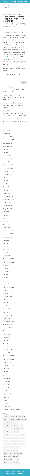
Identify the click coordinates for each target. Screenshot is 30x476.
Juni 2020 (6, 303)
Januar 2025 (7, 162)
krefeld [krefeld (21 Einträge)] (13, 434)
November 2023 (8, 199)
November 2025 (8, 140)
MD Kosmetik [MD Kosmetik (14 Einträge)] (23, 438)
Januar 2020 (7, 318)
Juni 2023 (6, 215)
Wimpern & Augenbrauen (11, 410)
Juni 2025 (6, 152)
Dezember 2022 (8, 231)
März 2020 (6, 312)
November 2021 (8, 262)
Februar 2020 (7, 315)
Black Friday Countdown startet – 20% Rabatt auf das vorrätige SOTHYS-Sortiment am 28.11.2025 (15, 113)
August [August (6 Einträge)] (23, 416)
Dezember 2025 (8, 137)
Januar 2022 (7, 256)
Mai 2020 (6, 306)
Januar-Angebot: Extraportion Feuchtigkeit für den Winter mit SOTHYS (13, 97)
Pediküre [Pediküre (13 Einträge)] (10, 444)
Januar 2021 (7, 284)
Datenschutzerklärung (18, 471)
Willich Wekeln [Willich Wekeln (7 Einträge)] (7, 462)
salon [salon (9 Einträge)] (5, 447)
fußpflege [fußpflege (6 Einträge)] (24, 419)
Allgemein (6, 378)
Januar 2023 (7, 227)
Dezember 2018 (8, 356)
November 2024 (8, 168)
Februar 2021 (7, 281)
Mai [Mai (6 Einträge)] (18, 434)
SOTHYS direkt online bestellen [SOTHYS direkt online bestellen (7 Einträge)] (10, 450)
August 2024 (7, 174)
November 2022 (8, 234)
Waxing (5, 403)
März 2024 (6, 190)
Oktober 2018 (7, 362)
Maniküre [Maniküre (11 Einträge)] (22, 434)
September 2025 (8, 143)
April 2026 (6, 130)
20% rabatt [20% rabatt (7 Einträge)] (6, 416)
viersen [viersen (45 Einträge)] (10, 456)
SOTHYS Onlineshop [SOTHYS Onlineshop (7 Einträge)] (8, 453)
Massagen (6, 397)
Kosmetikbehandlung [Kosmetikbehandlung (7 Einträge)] (18, 428)
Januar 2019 (7, 353)
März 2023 (6, 224)
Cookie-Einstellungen (10, 473)
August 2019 (7, 334)
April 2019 (6, 346)
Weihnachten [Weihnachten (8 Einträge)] (16, 456)
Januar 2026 (7, 134)
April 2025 (6, 155)
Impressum (7, 471)
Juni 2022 (6, 243)
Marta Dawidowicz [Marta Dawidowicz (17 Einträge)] (8, 438)
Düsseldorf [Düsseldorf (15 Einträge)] (18, 419)
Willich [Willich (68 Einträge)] (16, 459)
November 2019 (8, 324)
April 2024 (6, 187)
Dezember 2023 (8, 196)
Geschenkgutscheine (14, 57)
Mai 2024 (6, 184)
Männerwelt (12, 26)
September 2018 (8, 365)
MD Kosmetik (8, 24)
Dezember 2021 (8, 259)
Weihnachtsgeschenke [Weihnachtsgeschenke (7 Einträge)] (9, 459)
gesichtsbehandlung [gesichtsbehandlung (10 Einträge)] (8, 425)
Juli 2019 (6, 337)
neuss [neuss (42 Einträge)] (5, 444)
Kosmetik (6, 388)
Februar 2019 (7, 350)
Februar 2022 (7, 253)
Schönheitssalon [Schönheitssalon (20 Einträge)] (11, 447)
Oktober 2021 (7, 265)
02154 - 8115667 (8, 1)
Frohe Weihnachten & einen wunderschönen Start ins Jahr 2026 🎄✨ (13, 105)
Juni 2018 (6, 371)
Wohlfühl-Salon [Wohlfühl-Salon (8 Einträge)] (15, 462)
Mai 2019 (6, 343)
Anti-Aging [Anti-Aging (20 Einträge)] (18, 416)
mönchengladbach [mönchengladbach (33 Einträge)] (20, 441)
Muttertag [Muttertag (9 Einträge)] (12, 441)
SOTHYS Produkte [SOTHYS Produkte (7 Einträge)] (18, 453)
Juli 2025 (6, 149)
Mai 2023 (6, 218)
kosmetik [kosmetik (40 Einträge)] (10, 428)
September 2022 (8, 237)
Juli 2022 (6, 240)
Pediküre (6, 400)
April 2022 (6, 246)
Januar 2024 (7, 193)
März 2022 (6, 249)
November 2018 (8, 359)
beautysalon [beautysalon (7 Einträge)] (11, 419)
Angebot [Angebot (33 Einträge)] (12, 416)
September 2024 (8, 171)
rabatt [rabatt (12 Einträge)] (23, 444)
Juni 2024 (6, 181)
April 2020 (6, 309)
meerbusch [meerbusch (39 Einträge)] (6, 441)
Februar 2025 (7, 159)
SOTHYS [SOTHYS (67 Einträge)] (18, 447)
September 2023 (8, 206)
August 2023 (7, 209)
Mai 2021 (6, 278)
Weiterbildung (7, 406)
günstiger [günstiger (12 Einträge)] (22, 425)
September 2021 (8, 268)
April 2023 (6, 221)
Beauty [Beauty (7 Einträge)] (5, 419)
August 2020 (7, 296)
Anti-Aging (6, 384)
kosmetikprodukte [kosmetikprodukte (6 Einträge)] (15, 431)
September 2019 (8, 331)
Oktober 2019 (7, 328)
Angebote (5, 26)
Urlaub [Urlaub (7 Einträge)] (5, 456)
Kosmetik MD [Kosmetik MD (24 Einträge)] (7, 431)
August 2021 (7, 271)
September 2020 (8, 293)
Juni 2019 (6, 340)
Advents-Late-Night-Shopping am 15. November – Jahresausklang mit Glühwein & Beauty (15, 121)
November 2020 (8, 287)
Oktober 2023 (7, 202)
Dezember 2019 (8, 321)
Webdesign (20, 473)
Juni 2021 (6, 274)
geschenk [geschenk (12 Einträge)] (6, 422)
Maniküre (6, 391)
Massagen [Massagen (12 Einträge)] (16, 438)
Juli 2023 (6, 212)
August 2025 (7, 146)
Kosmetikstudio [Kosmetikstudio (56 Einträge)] (7, 434)
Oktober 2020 (7, 290)
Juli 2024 (6, 177)
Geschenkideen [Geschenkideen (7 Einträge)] (13, 422)
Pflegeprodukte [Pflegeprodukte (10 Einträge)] (17, 444)
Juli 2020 (6, 299)
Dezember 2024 (8, 165)
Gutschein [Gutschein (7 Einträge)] (16, 425)
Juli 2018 (6, 368)
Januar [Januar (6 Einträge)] (5, 428)
